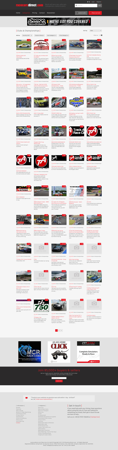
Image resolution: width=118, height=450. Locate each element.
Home (18, 13)
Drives (40, 413)
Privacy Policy (20, 415)
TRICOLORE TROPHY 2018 (57, 166)
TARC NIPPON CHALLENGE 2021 (94, 142)
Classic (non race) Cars (44, 427)
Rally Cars (41, 412)
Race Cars (40, 407)
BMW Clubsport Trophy (39, 230)
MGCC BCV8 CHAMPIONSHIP (58, 142)
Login (93, 1)
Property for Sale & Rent (44, 435)
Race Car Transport (43, 410)
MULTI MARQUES (20, 197)
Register (99, 1)
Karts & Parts (41, 419)
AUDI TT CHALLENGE (38, 113)
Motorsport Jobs (42, 424)
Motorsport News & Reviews (46, 422)
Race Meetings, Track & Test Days (47, 431)
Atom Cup (53, 286)
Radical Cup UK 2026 (56, 55)
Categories (26, 13)
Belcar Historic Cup (91, 84)
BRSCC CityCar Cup (91, 113)
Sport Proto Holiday (74, 259)
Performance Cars (43, 425)
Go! (100, 5)
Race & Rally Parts (43, 409)
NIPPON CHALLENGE (91, 166)
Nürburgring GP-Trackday (75, 286)
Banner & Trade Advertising (23, 412)
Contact (42, 13)
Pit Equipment (42, 415)
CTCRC (35, 259)
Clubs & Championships (44, 433)
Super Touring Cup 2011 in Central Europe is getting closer (75, 317)
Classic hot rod (37, 286)
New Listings (19, 410)
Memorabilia (41, 428)
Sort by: (85, 30)
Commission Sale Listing (44, 418)
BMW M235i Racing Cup (57, 230)
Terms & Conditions (21, 418)
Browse (18, 407)
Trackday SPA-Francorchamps (23, 259)
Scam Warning (20, 421)
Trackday (89, 259)
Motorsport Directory (44, 430)
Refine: (18, 35)
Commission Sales (21, 413)
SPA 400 (89, 202)
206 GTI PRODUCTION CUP (75, 166)
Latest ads (81, 13)
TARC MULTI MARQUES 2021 (40, 174)
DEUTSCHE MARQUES (21, 171)
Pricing (34, 13)
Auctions (40, 421)
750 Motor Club (37, 317)
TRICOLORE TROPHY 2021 (75, 142)
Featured (18, 409)
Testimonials (19, 416)
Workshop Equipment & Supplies (47, 416)
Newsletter (51, 13)
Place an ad (95, 13)
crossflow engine (91, 315)
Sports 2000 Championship (23, 113)
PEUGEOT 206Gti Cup (56, 113)
